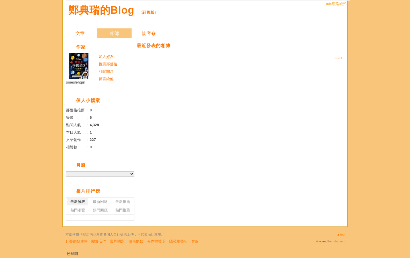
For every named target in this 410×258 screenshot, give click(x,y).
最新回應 (100, 201)
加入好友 (106, 57)
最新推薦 (122, 201)
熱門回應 (100, 210)
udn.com (339, 241)
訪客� (149, 33)
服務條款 (135, 241)
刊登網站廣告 (76, 241)
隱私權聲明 (178, 241)
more (338, 57)
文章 (80, 33)
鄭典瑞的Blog (101, 10)
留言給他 (106, 79)
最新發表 (77, 201)
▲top (341, 234)
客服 (195, 241)
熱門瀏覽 (77, 210)
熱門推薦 (122, 210)
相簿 (114, 33)
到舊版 (148, 12)
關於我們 (98, 241)
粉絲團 (72, 253)
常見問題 (117, 241)
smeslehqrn (75, 82)
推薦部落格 (108, 64)
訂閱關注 (106, 71)
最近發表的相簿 (154, 45)
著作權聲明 (156, 241)
